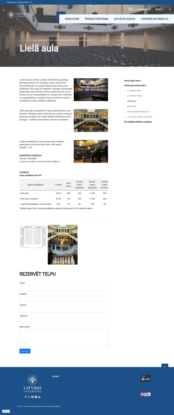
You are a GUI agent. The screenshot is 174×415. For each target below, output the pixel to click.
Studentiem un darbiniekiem (19, 2)
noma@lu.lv (32, 161)
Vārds (22, 283)
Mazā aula (131, 106)
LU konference (139, 9)
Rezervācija (24, 326)
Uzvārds (23, 294)
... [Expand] (97, 40)
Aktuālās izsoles (124, 19)
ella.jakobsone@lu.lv (50, 161)
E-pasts (23, 305)
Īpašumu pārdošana (96, 19)
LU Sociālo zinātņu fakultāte (139, 116)
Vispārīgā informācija (154, 19)
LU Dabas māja (133, 90)
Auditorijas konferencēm (135, 85)
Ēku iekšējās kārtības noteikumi (138, 122)
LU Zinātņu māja (134, 95)
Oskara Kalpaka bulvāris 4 (138, 111)
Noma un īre (72, 19)
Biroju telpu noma (133, 80)
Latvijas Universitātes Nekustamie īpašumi (52, 40)
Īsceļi (159, 9)
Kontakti (55, 376)
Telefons (23, 315)
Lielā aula (108, 40)
